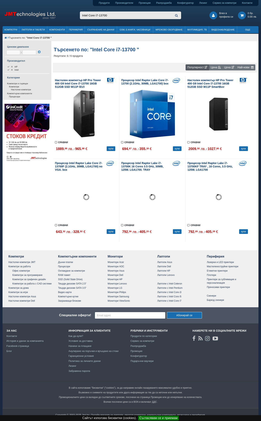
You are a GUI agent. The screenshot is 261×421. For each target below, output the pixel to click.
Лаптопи (163, 256)
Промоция (136, 351)
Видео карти (65, 292)
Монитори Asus (116, 270)
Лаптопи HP (163, 270)
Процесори (14, 96)
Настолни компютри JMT (21, 262)
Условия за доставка (81, 340)
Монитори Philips (117, 292)
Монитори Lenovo (117, 283)
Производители (124, 2)
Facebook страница (17, 346)
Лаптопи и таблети (33, 29)
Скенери (211, 295)
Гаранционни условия (81, 355)
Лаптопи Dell (164, 266)
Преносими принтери (218, 287)
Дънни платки (65, 262)
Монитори (115, 256)
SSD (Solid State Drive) (70, 279)
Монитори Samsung (118, 296)
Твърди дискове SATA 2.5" (72, 283)
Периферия (76, 29)
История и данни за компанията (25, 340)
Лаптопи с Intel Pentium (169, 288)
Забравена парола (79, 370)
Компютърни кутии (68, 296)
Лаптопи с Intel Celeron (169, 283)
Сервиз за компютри (224, 2)
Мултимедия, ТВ (197, 29)
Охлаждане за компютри (71, 270)
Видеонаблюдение (223, 29)
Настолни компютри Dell (21, 300)
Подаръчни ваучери (142, 361)
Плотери (211, 275)
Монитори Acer (116, 262)
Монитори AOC (116, 266)
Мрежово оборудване (169, 29)
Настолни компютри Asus (22, 296)
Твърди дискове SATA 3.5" (72, 288)
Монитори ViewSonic (119, 300)
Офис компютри (21, 270)
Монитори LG (115, 288)
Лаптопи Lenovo (166, 275)
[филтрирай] (39, 51)
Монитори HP (115, 279)
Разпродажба (164, 2)
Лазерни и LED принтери (220, 262)
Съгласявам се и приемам (158, 418)
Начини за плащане (80, 346)
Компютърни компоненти (19, 93)
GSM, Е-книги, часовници (135, 29)
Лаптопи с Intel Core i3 (169, 292)
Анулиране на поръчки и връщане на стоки (94, 351)
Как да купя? (76, 336)
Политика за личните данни (85, 361)
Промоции (145, 2)
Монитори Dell (115, 275)
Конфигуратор (185, 2)
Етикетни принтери (217, 270)
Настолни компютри (21, 89)
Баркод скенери (215, 300)
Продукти (104, 2)
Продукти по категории (143, 336)
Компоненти (57, 29)
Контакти (247, 2)
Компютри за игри (18, 292)
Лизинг (203, 2)
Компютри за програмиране (27, 275)
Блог (9, 351)
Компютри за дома (18, 288)
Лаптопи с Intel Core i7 (169, 300)
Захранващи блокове (69, 300)
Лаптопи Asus (164, 262)
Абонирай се (184, 315)
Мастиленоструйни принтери (222, 266)
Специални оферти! (75, 315)
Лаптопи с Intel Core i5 (169, 296)
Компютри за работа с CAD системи (32, 283)
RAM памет (64, 275)
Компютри (10, 29)
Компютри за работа (19, 266)
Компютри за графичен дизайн (29, 279)
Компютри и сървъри (17, 83)
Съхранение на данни (100, 29)
